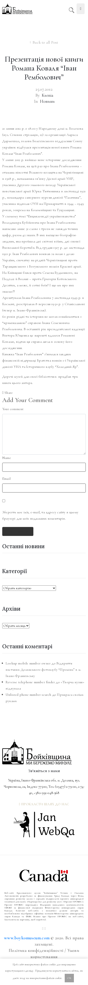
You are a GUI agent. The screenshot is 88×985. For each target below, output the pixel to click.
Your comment (13, 409)
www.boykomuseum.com (26, 938)
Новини (47, 101)
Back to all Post (45, 42)
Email (6, 478)
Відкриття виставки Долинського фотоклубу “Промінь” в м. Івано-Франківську (43, 669)
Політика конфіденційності (36, 950)
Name (6, 458)
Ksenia (47, 95)
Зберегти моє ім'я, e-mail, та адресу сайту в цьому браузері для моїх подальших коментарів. (40, 515)
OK (69, 978)
